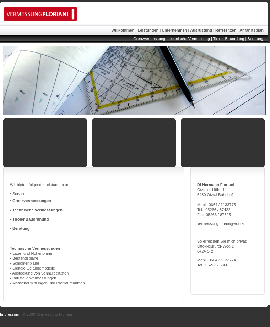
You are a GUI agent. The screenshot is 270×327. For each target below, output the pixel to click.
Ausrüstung (201, 30)
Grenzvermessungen (31, 201)
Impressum (9, 314)
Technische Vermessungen (37, 210)
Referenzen (225, 30)
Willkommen (123, 30)
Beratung (255, 39)
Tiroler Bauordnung (30, 219)
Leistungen (148, 30)
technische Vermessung (188, 39)
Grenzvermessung (149, 39)
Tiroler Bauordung (228, 39)
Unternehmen (174, 30)
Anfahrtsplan (251, 30)
